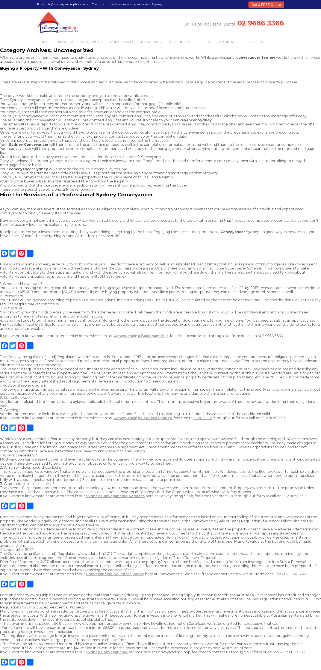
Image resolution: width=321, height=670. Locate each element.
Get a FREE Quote (266, 5)
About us (66, 42)
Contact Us (254, 42)
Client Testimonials (218, 42)
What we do (92, 42)
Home (46, 42)
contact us (203, 418)
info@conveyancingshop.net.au (68, 4)
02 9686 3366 (260, 23)
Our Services (122, 42)
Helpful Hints (181, 42)
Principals (151, 42)
